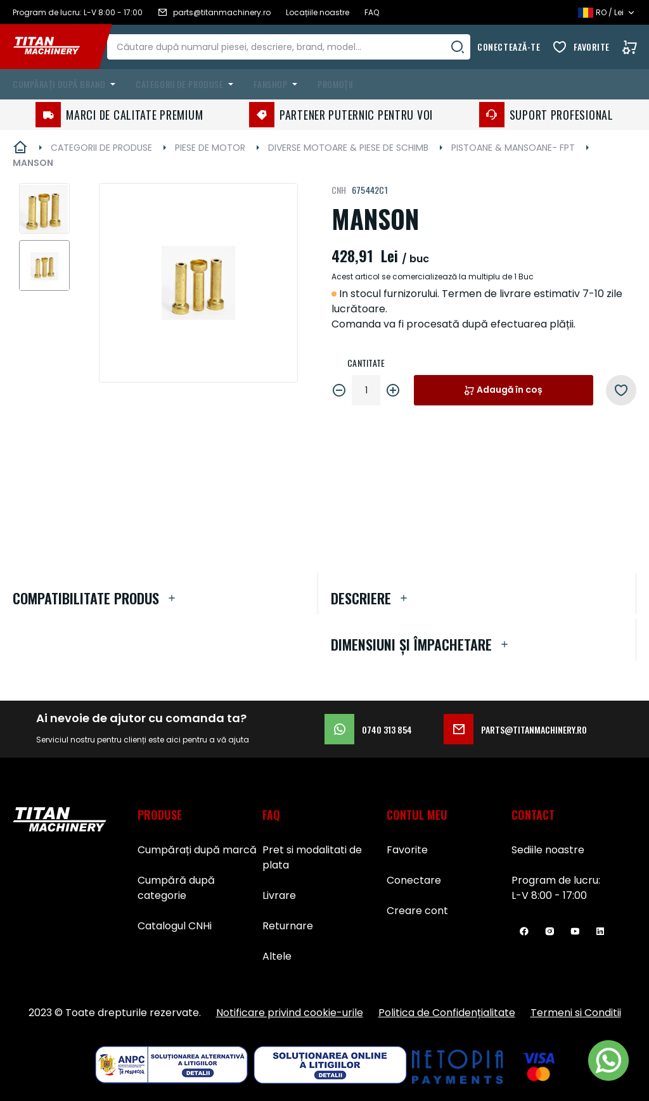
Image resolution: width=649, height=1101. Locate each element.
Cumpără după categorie (176, 888)
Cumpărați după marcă (197, 850)
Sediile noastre (547, 850)
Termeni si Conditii (575, 1012)
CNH (339, 189)
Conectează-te (508, 46)
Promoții (335, 84)
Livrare (279, 895)
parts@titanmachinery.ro (515, 729)
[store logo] (56, 47)
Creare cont (417, 910)
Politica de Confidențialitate (446, 1012)
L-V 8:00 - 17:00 (549, 895)
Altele (277, 956)
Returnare (287, 926)
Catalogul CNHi (175, 926)
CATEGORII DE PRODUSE (101, 147)
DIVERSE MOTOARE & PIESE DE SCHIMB (348, 147)
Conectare (414, 880)
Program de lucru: (555, 880)
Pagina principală (20, 147)
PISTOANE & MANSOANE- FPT (513, 147)
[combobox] (300, 47)
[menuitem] (66, 84)
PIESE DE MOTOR (210, 147)
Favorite (592, 46)
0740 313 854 (368, 729)
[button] (44, 208)
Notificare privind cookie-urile (289, 1012)
